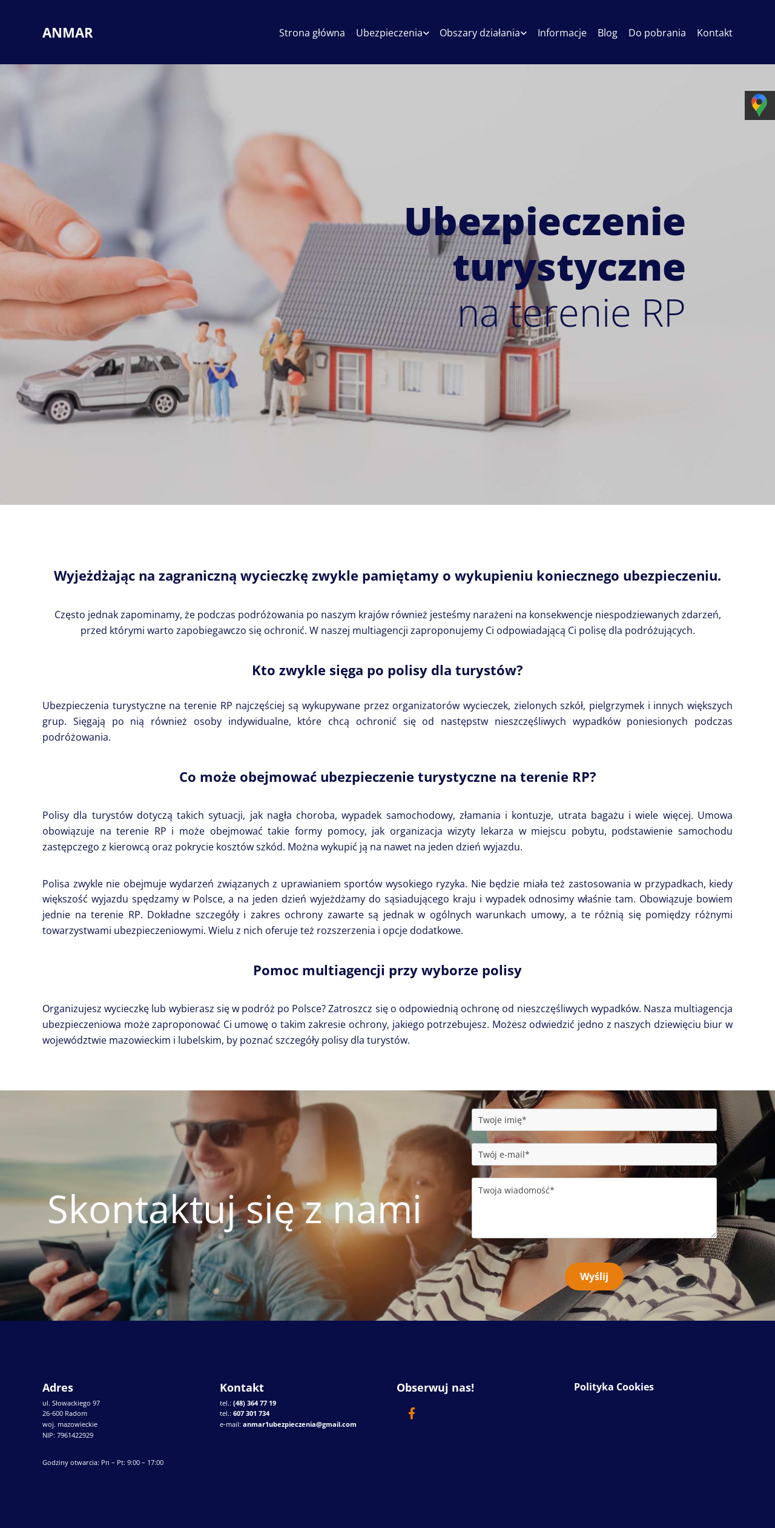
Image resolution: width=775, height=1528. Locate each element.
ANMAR (67, 32)
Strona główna (304, 33)
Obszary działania (475, 33)
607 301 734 (251, 1413)
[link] (380, 37)
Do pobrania (656, 33)
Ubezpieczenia (382, 33)
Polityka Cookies (614, 1386)
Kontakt (715, 33)
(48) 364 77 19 (254, 1402)
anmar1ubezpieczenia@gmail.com (300, 1423)
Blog (605, 33)
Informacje (558, 33)
